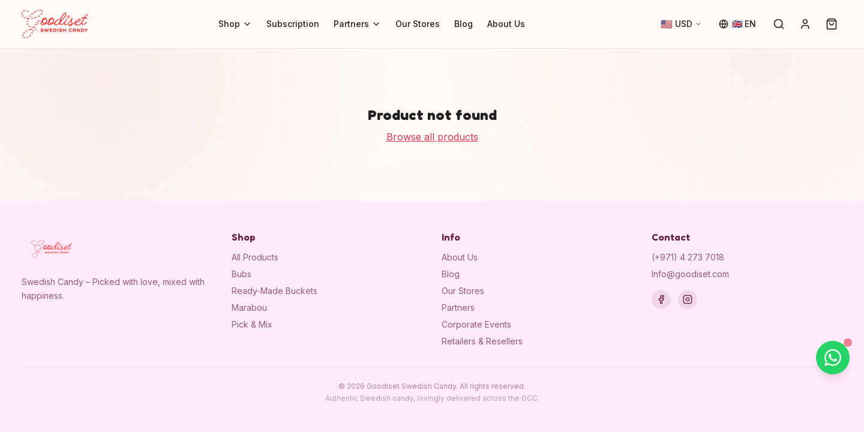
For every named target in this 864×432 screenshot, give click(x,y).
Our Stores (417, 24)
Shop (235, 24)
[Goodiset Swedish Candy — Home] (55, 24)
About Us (506, 24)
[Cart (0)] (831, 24)
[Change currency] (681, 24)
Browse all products (432, 137)
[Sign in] (805, 24)
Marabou (249, 307)
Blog (463, 24)
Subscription (292, 24)
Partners (357, 24)
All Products (255, 257)
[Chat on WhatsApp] (833, 357)
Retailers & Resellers (482, 341)
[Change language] (737, 24)
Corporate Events (476, 324)
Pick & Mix (252, 324)
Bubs (241, 274)
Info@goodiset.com (690, 274)
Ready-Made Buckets (274, 291)
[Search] (779, 24)
